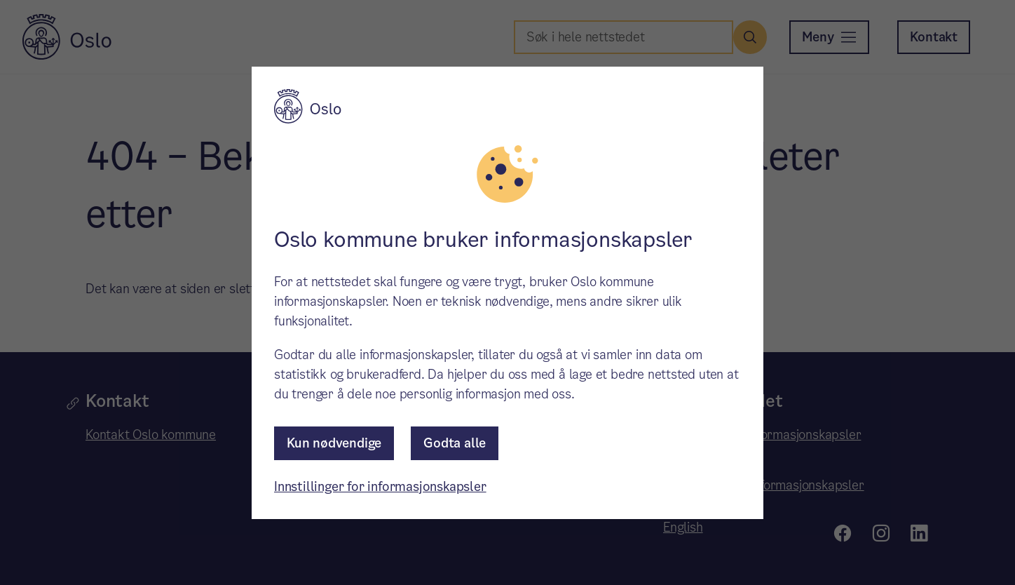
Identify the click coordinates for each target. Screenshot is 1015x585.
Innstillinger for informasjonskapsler (380, 486)
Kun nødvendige (334, 443)
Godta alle (454, 443)
